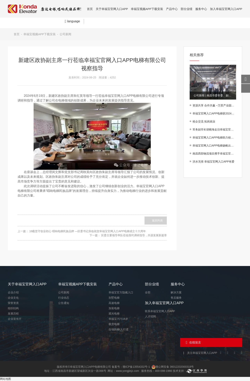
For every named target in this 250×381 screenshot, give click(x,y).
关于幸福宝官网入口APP (112, 9)
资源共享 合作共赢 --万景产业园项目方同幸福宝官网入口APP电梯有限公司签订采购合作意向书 (214, 105)
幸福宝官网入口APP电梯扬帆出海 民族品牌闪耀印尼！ (214, 145)
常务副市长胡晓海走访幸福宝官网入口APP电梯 (214, 129)
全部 (147, 292)
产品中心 (172, 9)
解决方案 (176, 292)
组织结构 (13, 308)
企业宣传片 (14, 318)
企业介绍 (13, 292)
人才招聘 (150, 316)
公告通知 (63, 303)
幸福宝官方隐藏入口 (121, 292)
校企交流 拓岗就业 (204, 121)
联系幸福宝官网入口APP (160, 311)
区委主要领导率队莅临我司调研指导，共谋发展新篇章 (134, 235)
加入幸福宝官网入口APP (226, 9)
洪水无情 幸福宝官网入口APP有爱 (213, 161)
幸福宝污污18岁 (118, 318)
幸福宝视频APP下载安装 (147, 9)
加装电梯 (114, 308)
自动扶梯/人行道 (119, 329)
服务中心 (201, 9)
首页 (90, 9)
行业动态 (63, 297)
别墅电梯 (114, 297)
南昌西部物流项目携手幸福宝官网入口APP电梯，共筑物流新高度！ (214, 153)
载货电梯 (114, 324)
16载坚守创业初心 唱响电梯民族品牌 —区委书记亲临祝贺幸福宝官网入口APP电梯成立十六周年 (87, 231)
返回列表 (157, 220)
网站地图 (5, 378)
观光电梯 (114, 313)
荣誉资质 (13, 303)
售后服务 (176, 297)
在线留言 (195, 342)
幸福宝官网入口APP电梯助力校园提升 (214, 137)
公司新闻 (65, 34)
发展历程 (13, 313)
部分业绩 (186, 9)
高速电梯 (114, 303)
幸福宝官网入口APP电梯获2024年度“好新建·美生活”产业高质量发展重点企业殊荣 (214, 113)
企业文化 (13, 297)
